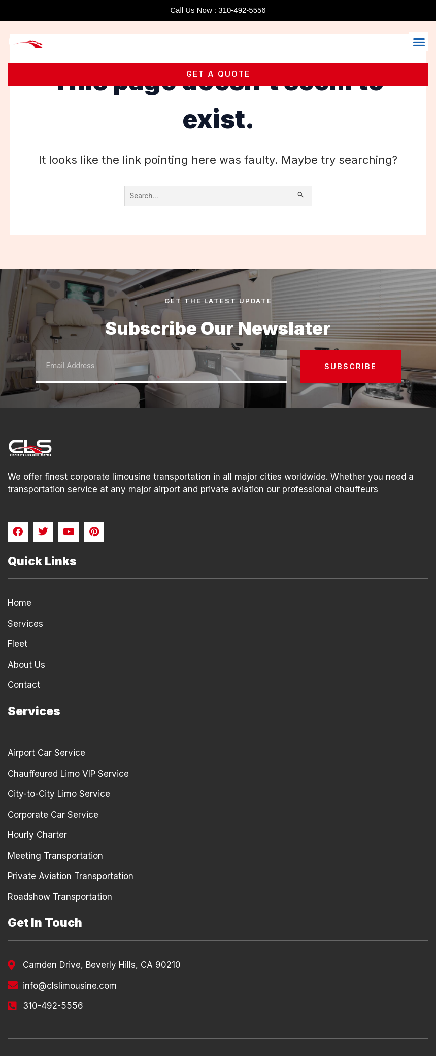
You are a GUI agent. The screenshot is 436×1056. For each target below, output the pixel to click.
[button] (418, 42)
